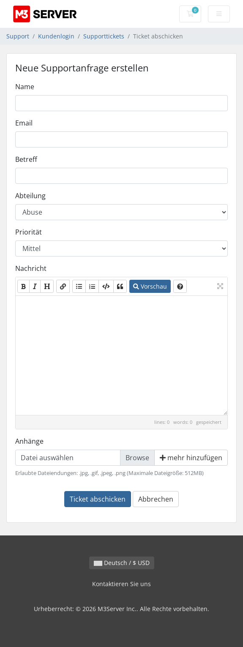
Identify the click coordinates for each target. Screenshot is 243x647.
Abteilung (30, 195)
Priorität (28, 232)
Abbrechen (155, 499)
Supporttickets (103, 36)
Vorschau (150, 286)
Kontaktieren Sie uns (121, 584)
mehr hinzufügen (191, 457)
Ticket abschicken (98, 499)
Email (24, 123)
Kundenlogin (56, 36)
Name (24, 86)
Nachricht (30, 268)
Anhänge (29, 441)
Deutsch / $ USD (122, 563)
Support (17, 36)
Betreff (26, 159)
